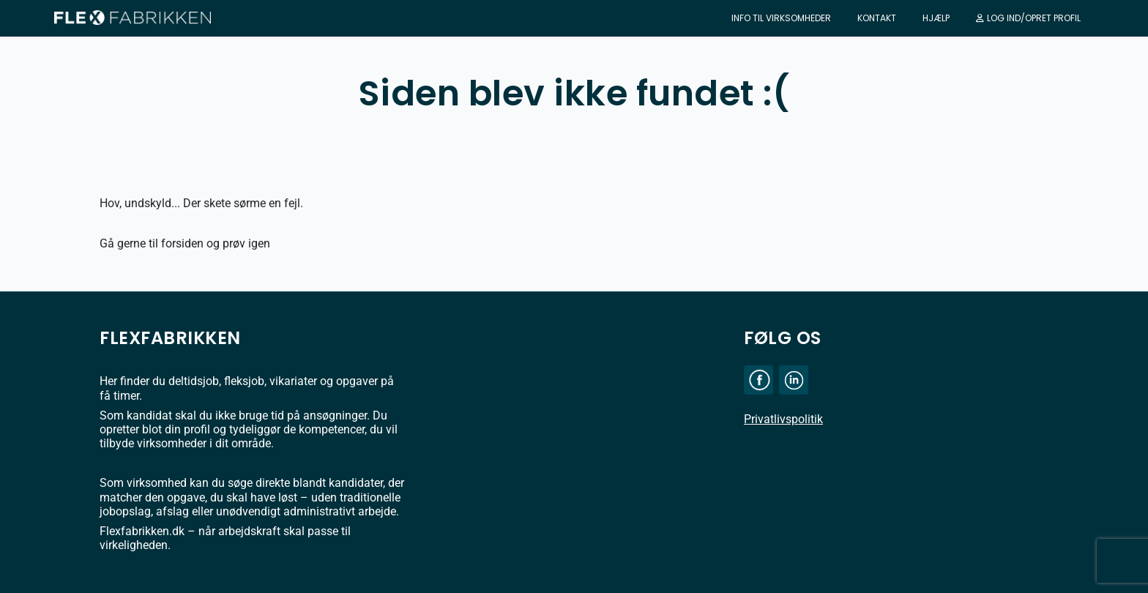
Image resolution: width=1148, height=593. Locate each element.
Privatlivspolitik (783, 419)
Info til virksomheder (781, 18)
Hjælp (936, 18)
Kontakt (876, 18)
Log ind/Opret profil (1028, 18)
